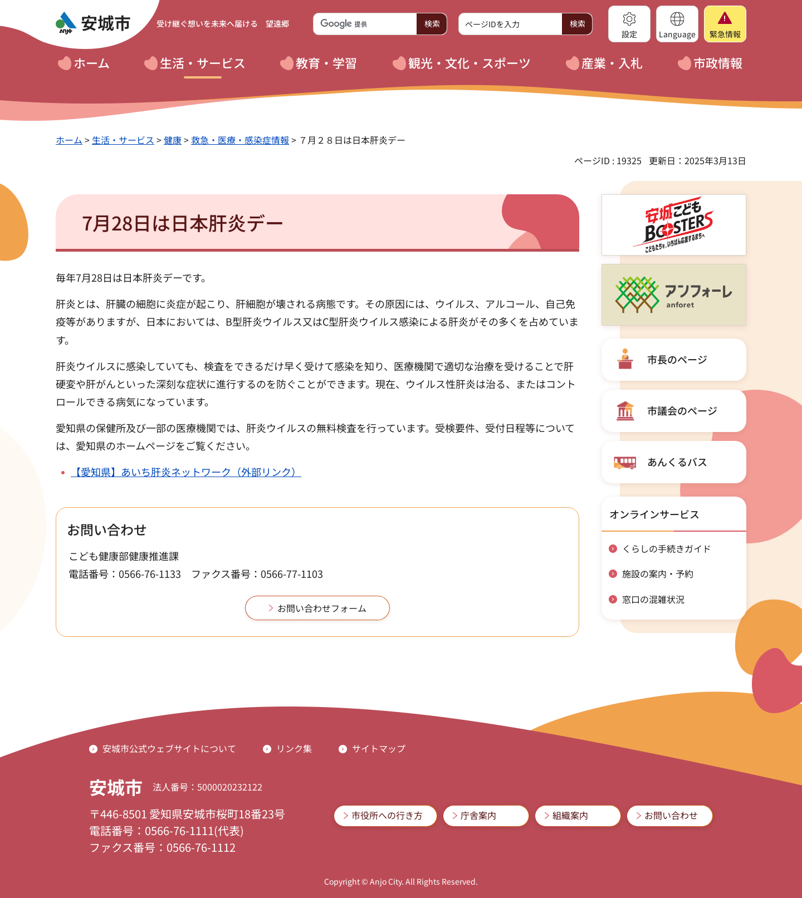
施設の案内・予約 (657, 573)
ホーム (69, 139)
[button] (629, 24)
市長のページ (677, 359)
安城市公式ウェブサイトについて (169, 748)
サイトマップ (378, 748)
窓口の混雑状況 (653, 599)
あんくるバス (677, 461)
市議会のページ (682, 410)
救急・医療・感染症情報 (240, 139)
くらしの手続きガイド (666, 548)
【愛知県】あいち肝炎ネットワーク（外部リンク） (186, 471)
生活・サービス (123, 139)
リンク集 (294, 748)
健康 (173, 139)
